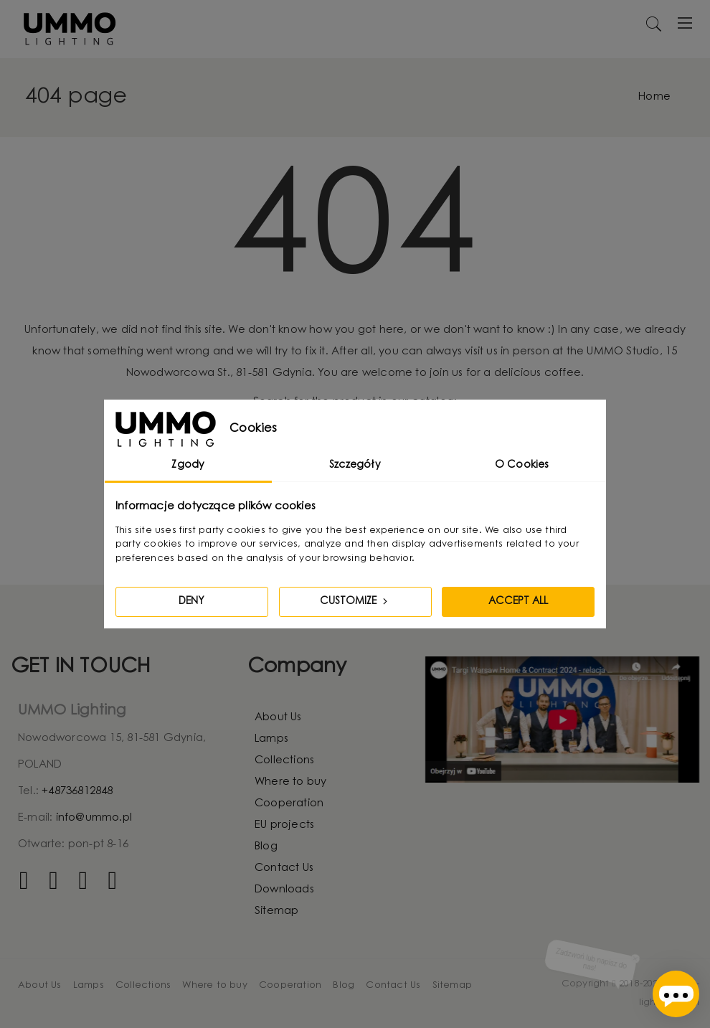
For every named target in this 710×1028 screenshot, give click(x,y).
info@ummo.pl (94, 818)
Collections (284, 760)
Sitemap (276, 911)
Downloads (284, 890)
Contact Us (284, 868)
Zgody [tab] (187, 466)
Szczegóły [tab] (355, 466)
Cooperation (289, 803)
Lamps (271, 739)
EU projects (284, 825)
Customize (355, 601)
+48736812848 (77, 791)
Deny (191, 602)
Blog (266, 846)
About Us (278, 717)
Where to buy (290, 782)
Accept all (518, 602)
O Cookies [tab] (522, 466)
